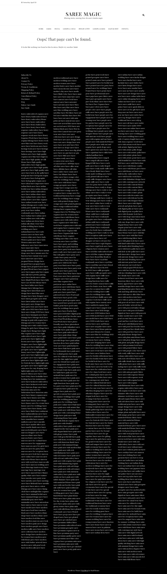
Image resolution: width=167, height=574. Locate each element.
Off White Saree (73, 164)
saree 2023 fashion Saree (100, 313)
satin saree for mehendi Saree (129, 514)
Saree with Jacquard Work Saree (130, 268)
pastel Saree (71, 292)
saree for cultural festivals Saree (98, 383)
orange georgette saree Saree (64, 185)
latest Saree (43, 309)
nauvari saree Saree (61, 102)
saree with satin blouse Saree (134, 369)
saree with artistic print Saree (129, 158)
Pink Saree (67, 348)
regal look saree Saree (103, 246)
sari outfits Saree (138, 471)
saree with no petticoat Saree (129, 300)
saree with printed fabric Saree (130, 348)
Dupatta (125, 29)
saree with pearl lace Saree (128, 332)
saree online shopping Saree (129, 99)
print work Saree (102, 75)
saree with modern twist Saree (130, 297)
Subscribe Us (26, 75)
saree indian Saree (125, 75)
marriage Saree (27, 470)
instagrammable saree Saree (32, 251)
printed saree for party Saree (101, 86)
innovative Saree (32, 248)
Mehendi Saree (36, 483)
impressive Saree (42, 184)
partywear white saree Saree (64, 290)
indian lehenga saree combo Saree (34, 205)
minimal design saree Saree (37, 497)
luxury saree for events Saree (37, 403)
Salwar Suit (113, 29)
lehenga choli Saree (40, 318)
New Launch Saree (65, 132)
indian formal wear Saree (36, 202)
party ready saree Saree (62, 252)
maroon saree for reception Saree (34, 451)
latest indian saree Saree (35, 301)
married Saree (36, 473)
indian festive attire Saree (36, 197)
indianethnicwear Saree (30, 232)
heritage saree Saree (34, 151)
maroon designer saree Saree (32, 433)
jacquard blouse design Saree (32, 261)
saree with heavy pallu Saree (129, 249)
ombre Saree (63, 172)
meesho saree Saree (34, 481)
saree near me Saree (126, 91)
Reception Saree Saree (94, 238)
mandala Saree (32, 419)
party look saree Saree (72, 249)
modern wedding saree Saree (65, 81)
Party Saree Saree (71, 260)
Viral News (84, 570)
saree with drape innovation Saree (131, 217)
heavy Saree (35, 127)
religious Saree (91, 249)
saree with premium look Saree (130, 345)
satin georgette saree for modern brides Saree (131, 490)
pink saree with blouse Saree (69, 410)
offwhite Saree (63, 169)
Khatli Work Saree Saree (35, 280)
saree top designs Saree (127, 118)
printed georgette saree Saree (97, 77)
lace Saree (25, 285)
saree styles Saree (136, 115)
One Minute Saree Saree (67, 174)
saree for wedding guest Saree (97, 511)
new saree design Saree (67, 142)
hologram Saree (27, 176)
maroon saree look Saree (31, 454)
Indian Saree (31, 216)
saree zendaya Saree (126, 452)
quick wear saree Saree (99, 150)
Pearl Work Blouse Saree (68, 319)
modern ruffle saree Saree (31, 529)
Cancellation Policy (29, 96)
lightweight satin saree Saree (32, 371)
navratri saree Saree (66, 105)
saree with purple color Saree (129, 351)
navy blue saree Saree (70, 107)
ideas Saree (30, 184)
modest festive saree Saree (63, 86)
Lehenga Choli (69, 29)
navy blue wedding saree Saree (65, 110)
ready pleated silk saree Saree (97, 177)
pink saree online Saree (62, 405)
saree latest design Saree (127, 86)
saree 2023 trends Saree (95, 321)
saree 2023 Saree (106, 318)
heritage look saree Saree (31, 149)
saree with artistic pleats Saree (130, 155)
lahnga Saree (26, 291)
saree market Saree (134, 88)
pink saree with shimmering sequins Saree (67, 463)
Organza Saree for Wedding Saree (66, 212)
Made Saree (35, 411)
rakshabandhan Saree (94, 158)
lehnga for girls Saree (29, 328)
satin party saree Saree (136, 498)
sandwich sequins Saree (99, 305)
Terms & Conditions (29, 87)
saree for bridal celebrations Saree (99, 356)
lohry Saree (30, 376)
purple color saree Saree (95, 110)
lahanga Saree (26, 288)
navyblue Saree (59, 113)
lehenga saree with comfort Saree (34, 325)
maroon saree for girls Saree (37, 446)
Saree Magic (83, 14)
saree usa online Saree (131, 128)
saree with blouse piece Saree (134, 169)
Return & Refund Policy (30, 93)
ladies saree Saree (36, 285)
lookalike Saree (42, 376)
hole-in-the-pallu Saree (40, 173)
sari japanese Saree (137, 468)
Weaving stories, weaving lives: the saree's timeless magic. (83, 18)
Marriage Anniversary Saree (37, 467)
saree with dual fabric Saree (129, 219)
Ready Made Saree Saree (100, 171)
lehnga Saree (44, 328)
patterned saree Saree (62, 295)
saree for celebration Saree (101, 369)
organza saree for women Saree (66, 215)
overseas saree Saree (61, 241)
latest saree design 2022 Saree (33, 312)
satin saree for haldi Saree (133, 511)
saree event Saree (97, 351)
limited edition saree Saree (31, 374)
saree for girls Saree (98, 439)
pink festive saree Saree (67, 338)
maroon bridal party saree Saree (34, 430)
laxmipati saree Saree (39, 315)
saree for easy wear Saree (96, 388)
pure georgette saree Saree (100, 99)
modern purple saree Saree (37, 526)
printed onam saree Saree (96, 80)
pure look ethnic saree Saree (97, 102)
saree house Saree (97, 525)
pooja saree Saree (70, 515)
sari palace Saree (124, 474)
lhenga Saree (37, 331)
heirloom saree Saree (39, 146)
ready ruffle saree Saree (95, 182)
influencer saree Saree (30, 245)
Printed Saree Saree (93, 91)
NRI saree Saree (69, 156)
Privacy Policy (27, 84)
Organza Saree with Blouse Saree (66, 217)
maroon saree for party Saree (33, 449)
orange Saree (58, 188)
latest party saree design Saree (33, 304)
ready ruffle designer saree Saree (99, 179)
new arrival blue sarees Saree (69, 123)
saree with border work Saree (129, 177)
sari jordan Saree (125, 471)
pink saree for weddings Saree (65, 402)
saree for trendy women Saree (98, 509)
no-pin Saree (68, 153)
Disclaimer (25, 99)
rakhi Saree (108, 153)
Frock (57, 29)
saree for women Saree (95, 517)
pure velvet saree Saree (99, 107)
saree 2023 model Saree (95, 316)
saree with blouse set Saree (128, 171)
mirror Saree (31, 505)
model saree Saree (33, 508)
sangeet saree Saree (93, 308)
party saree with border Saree (65, 263)
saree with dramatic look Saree (130, 214)
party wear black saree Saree (64, 265)
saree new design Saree (132, 94)
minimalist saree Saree (30, 502)
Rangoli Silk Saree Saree (95, 163)
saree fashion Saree (102, 353)
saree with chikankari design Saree (131, 179)
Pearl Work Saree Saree (62, 322)
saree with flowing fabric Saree (130, 238)
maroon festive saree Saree (32, 438)
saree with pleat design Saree (129, 340)
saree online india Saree (135, 96)
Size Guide (25, 108)
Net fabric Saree (72, 113)
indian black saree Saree (30, 186)
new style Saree (69, 145)
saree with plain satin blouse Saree (131, 337)
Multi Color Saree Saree (67, 94)
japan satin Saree (37, 272)
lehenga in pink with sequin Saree (34, 320)
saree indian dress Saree (100, 533)
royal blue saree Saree (99, 265)
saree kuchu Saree (130, 80)
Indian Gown (84, 29)
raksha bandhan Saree (94, 155)
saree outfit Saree (129, 104)
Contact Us (25, 81)
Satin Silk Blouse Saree (131, 559)
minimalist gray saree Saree (32, 500)
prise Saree (90, 94)
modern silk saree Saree (35, 548)
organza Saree (70, 209)
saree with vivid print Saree (129, 434)
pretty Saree (90, 75)
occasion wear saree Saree (63, 161)
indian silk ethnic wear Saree (32, 224)
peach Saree (63, 303)
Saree (49, 29)
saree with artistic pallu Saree (134, 153)
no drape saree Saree (70, 148)
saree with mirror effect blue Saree (131, 294)
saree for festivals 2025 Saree (97, 420)
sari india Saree (129, 460)
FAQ (23, 102)
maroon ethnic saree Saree (31, 435)
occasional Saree (60, 164)
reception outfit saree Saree (101, 235)
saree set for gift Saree (131, 110)
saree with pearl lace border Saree (131, 327)
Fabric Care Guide (28, 105)
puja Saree (94, 96)
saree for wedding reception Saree (99, 514)
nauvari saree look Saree (68, 99)
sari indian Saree (129, 466)
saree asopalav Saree (98, 327)
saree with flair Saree (134, 235)
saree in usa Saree (97, 530)
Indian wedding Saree (29, 226)
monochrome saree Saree (68, 89)
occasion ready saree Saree (64, 158)
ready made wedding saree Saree (99, 174)
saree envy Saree (97, 348)
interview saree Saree (34, 259)
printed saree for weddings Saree (99, 88)
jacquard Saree (27, 264)
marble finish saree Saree (36, 427)
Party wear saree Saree (62, 276)
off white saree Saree (61, 166)
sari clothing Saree (130, 455)
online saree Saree (60, 177)
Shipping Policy (27, 90)
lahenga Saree (38, 288)
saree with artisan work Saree (129, 144)
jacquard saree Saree (40, 267)
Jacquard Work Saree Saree (32, 269)
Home (41, 29)
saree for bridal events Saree (97, 359)
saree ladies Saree (136, 83)
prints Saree (106, 91)
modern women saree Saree (64, 83)
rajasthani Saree (96, 153)
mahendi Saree (27, 417)
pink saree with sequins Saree (65, 461)
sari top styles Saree (130, 476)
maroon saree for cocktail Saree (34, 441)
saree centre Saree (97, 337)
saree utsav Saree (132, 131)
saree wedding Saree (131, 136)
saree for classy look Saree (96, 372)
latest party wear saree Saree (32, 307)
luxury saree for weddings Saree (34, 406)
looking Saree (26, 379)
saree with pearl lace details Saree (131, 329)
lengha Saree (26, 331)
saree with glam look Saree (128, 241)
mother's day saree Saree (63, 91)
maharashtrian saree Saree (36, 414)
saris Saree (127, 482)
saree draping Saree (98, 343)
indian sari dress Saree (35, 221)
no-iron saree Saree (61, 150)
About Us (24, 78)
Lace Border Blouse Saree (36, 283)
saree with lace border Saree (129, 270)
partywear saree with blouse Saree (66, 287)
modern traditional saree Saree (65, 78)
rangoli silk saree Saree (99, 160)
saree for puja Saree (98, 479)
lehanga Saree (26, 318)
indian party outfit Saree (30, 208)
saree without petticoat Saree (134, 450)
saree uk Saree (128, 123)
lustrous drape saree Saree (36, 387)
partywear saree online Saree (64, 284)
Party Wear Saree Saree (72, 274)
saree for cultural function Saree (98, 385)
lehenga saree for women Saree (33, 323)
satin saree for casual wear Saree (130, 501)
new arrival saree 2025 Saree (64, 126)
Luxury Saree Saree (29, 409)
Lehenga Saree (99, 29)
